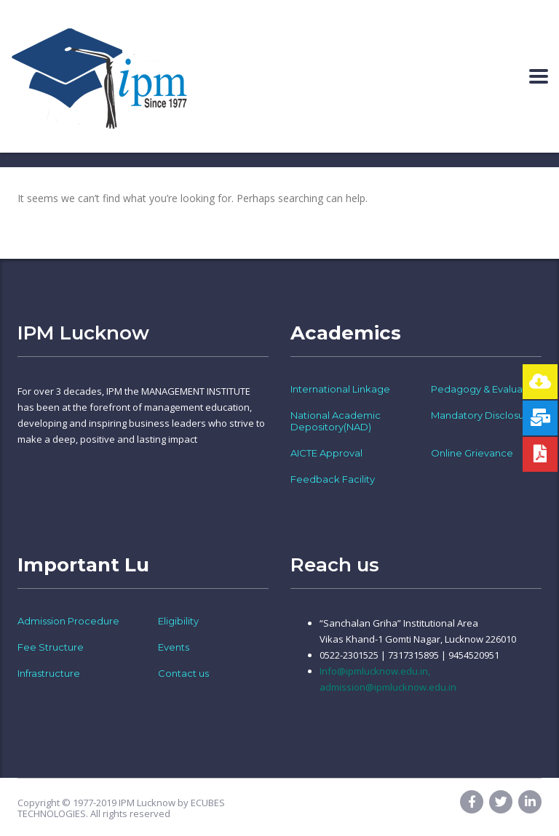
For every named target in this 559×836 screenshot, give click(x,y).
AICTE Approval (326, 453)
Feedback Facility (332, 479)
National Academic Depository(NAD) (335, 421)
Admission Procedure (68, 621)
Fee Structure (50, 647)
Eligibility (178, 621)
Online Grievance (472, 453)
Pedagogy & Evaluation (486, 389)
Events (173, 647)
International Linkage (340, 389)
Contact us (183, 673)
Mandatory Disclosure (482, 415)
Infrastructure (48, 673)
